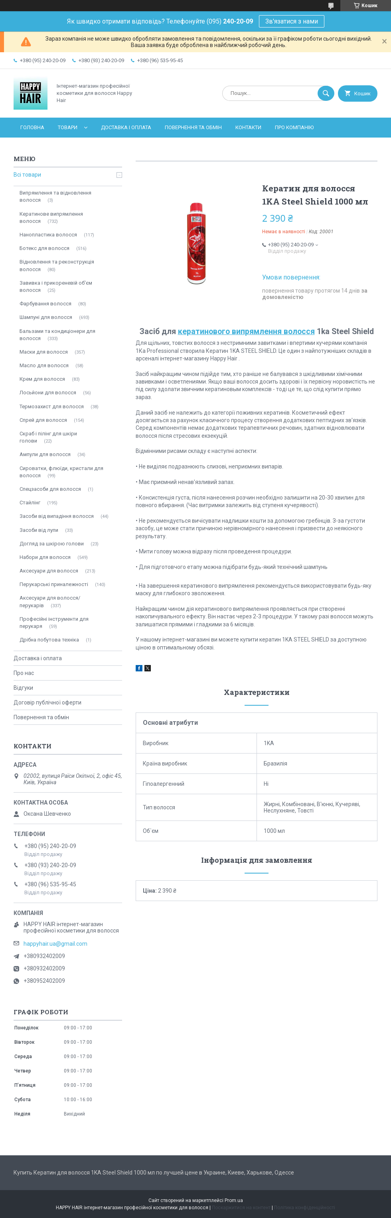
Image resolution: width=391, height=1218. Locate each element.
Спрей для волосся (43, 420)
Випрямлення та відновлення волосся (55, 196)
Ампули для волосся (45, 454)
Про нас (24, 673)
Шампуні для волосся (46, 317)
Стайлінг (30, 503)
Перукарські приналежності (54, 584)
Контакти (248, 127)
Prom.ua (234, 1200)
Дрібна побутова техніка (49, 640)
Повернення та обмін (193, 127)
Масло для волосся (44, 365)
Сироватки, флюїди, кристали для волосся (61, 471)
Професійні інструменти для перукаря (54, 622)
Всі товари (27, 174)
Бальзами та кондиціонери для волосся (57, 334)
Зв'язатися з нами (291, 21)
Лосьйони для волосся (48, 393)
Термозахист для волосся (52, 406)
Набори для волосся (45, 557)
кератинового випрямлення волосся (246, 331)
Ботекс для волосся (44, 248)
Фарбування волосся (45, 304)
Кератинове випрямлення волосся (51, 217)
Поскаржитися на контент (241, 1207)
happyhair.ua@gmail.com (55, 944)
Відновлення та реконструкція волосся (57, 265)
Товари (67, 127)
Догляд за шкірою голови (52, 544)
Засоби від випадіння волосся (57, 516)
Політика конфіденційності (304, 1207)
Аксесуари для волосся (49, 571)
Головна (32, 127)
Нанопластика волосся (48, 235)
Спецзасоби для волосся (50, 489)
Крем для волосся (42, 379)
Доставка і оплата (126, 127)
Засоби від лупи (39, 530)
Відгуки (23, 688)
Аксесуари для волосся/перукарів (50, 601)
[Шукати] (326, 93)
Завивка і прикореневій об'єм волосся (56, 286)
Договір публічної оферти (47, 702)
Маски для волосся (44, 352)
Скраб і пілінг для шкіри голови (48, 437)
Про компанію (294, 127)
